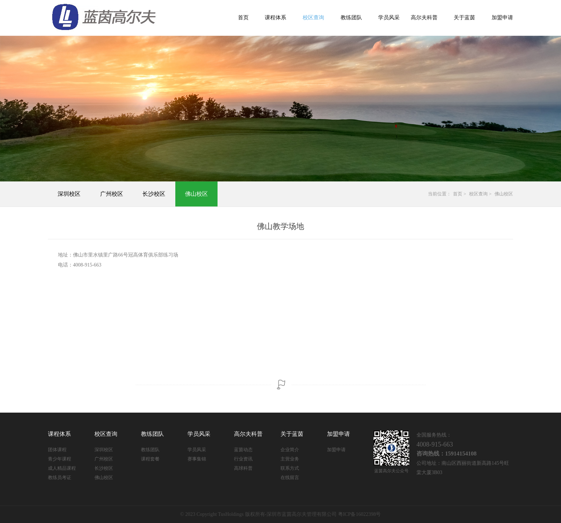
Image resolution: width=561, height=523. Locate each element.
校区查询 (313, 17)
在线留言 (289, 477)
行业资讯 (243, 459)
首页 (243, 17)
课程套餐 (150, 459)
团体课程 (57, 449)
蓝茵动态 (243, 449)
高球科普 (243, 468)
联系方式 (289, 468)
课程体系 (275, 17)
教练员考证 (59, 477)
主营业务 (289, 459)
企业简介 (289, 449)
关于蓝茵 (464, 17)
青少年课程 (59, 459)
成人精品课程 (62, 468)
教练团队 (351, 17)
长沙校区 (153, 194)
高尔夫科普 (424, 17)
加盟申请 (502, 17)
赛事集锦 (196, 459)
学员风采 (389, 17)
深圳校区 (69, 194)
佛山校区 (196, 194)
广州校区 (111, 194)
